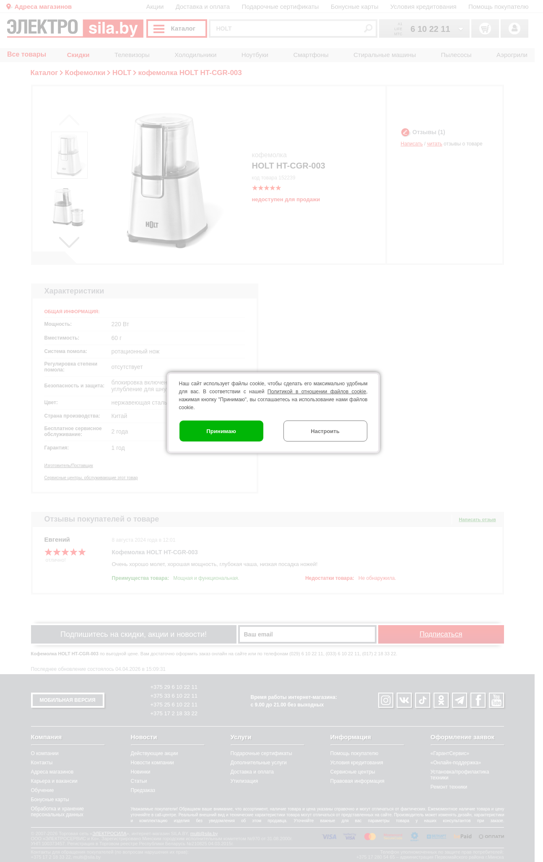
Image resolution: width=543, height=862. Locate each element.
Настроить (325, 431)
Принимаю (221, 431)
